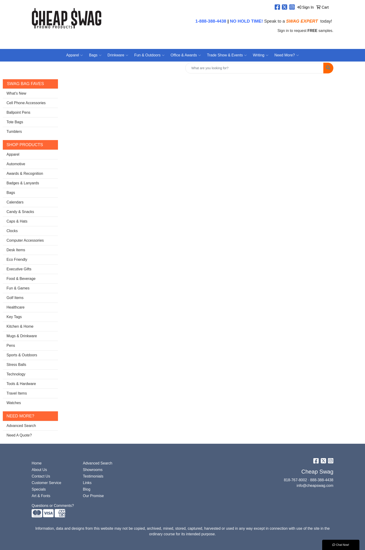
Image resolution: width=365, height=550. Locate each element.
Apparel (74, 55)
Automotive (16, 164)
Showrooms (92, 470)
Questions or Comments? (53, 506)
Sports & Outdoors (22, 355)
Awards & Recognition (25, 173)
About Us (39, 470)
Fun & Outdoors (149, 55)
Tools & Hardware (21, 384)
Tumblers (14, 132)
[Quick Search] (254, 68)
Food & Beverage (21, 279)
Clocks (12, 231)
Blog (86, 489)
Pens (11, 345)
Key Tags (14, 317)
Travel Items (17, 393)
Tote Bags (15, 122)
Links (87, 483)
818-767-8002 (295, 480)
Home (37, 463)
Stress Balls (16, 365)
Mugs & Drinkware (22, 336)
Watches (14, 403)
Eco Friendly (17, 259)
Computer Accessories (25, 240)
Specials (39, 489)
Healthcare (15, 307)
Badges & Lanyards (23, 183)
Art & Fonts (41, 496)
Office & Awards (186, 55)
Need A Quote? (19, 435)
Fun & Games (18, 288)
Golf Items (15, 298)
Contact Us (41, 476)
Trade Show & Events (227, 55)
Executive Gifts (19, 269)
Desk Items (16, 250)
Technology (16, 374)
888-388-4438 (321, 480)
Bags (95, 55)
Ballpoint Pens (18, 112)
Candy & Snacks (20, 212)
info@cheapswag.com (315, 486)
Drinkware (118, 55)
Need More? (286, 55)
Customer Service (46, 483)
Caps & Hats (17, 221)
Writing (260, 55)
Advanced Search (21, 426)
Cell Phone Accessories (26, 103)
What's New (16, 93)
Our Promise (93, 496)
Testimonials (93, 476)
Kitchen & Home (20, 326)
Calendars (15, 202)
